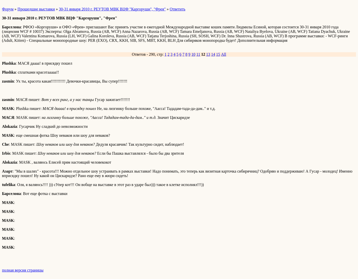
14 (213, 54)
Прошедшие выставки (36, 9)
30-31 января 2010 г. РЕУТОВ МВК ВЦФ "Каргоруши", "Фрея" (112, 9)
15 (218, 54)
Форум (7, 9)
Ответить (177, 9)
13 (208, 54)
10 (193, 54)
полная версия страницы (23, 270)
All (223, 54)
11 (198, 54)
